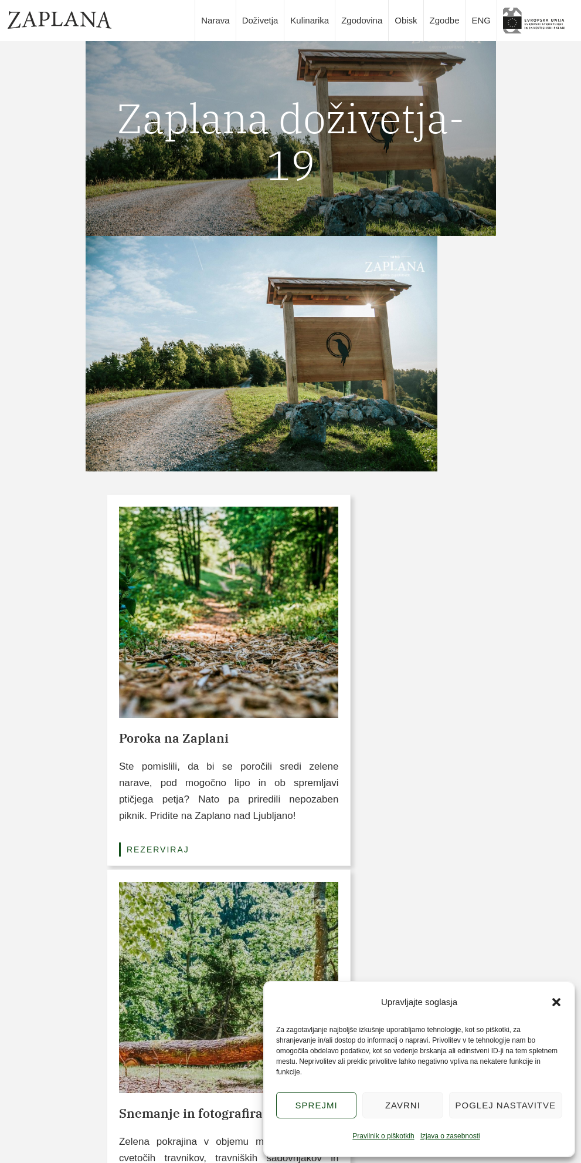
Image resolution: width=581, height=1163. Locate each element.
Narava (215, 20)
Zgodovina (361, 20)
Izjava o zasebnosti (450, 1136)
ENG (481, 20)
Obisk (406, 20)
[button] (556, 1002)
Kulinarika (309, 20)
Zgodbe (445, 20)
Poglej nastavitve (506, 1105)
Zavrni (402, 1105)
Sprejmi (316, 1105)
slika (538, 20)
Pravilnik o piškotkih (383, 1136)
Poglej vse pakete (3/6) (290, 877)
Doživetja (260, 20)
